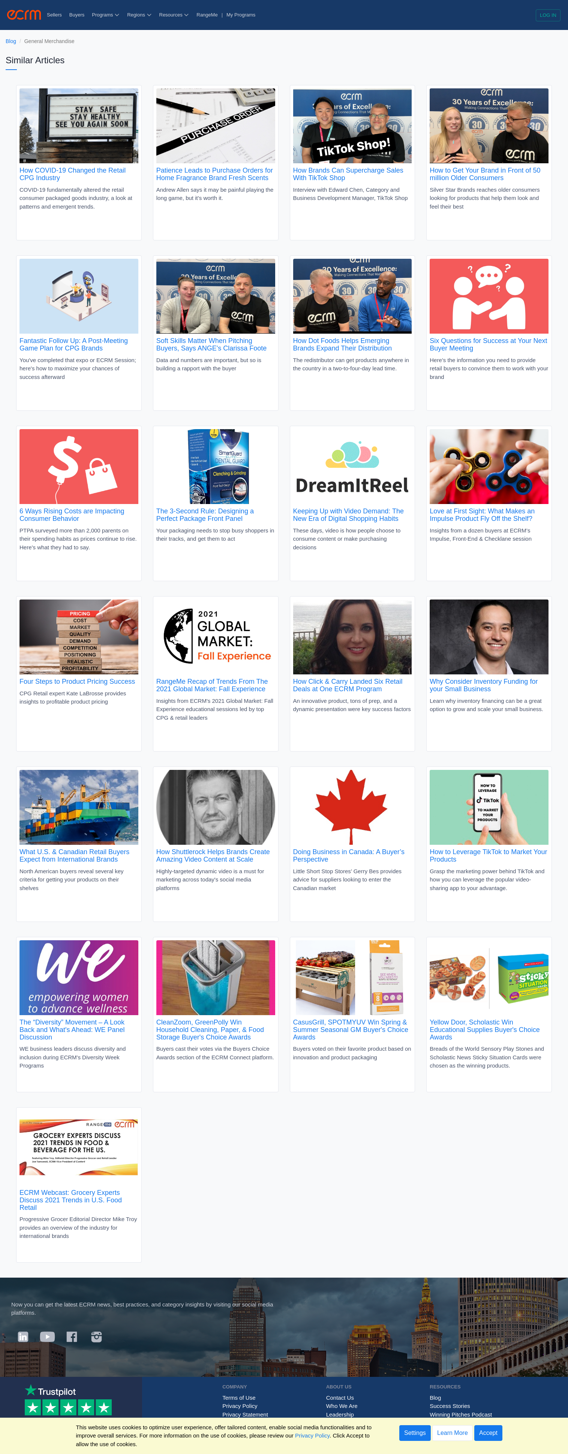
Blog (11, 41)
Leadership (340, 1414)
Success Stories (450, 1406)
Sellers (54, 15)
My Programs (240, 15)
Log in (548, 15)
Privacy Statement (245, 1414)
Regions (139, 15)
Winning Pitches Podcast (461, 1414)
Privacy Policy (239, 1406)
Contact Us (340, 1397)
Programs (106, 15)
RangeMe (206, 15)
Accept (488, 1433)
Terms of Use (238, 1397)
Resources (174, 15)
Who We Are (342, 1406)
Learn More (452, 1433)
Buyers (76, 15)
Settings (415, 1433)
